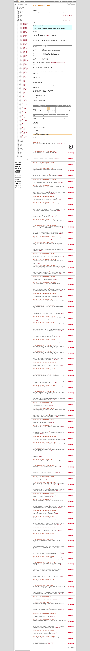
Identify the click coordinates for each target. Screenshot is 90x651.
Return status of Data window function (58, 62)
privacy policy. (60, 143)
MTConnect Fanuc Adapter (67, 15)
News (54, 1)
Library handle (48, 35)
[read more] (46, 152)
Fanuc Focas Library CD (68, 20)
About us (66, 1)
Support (72, 1)
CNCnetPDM (60, 1)
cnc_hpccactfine (42, 139)
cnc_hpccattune (36, 139)
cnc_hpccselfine (49, 139)
